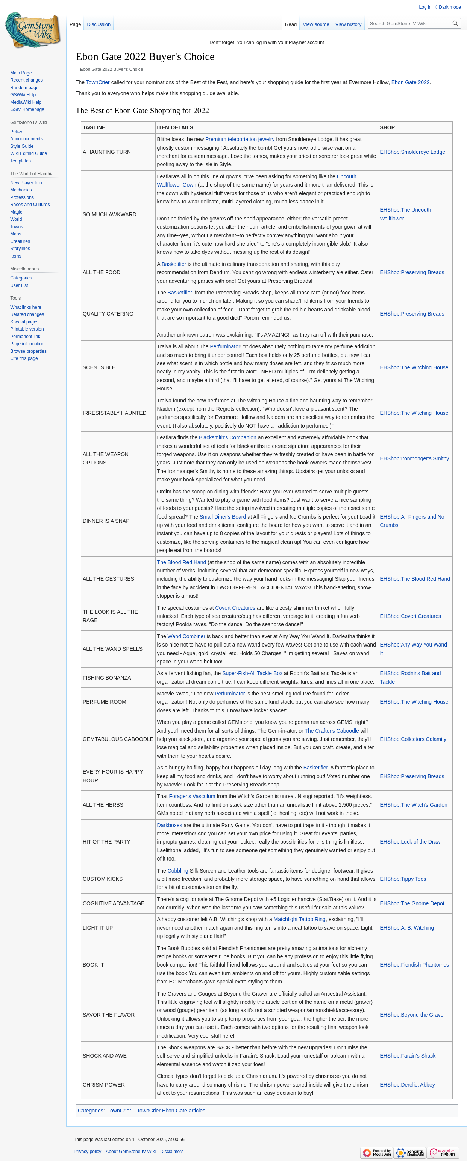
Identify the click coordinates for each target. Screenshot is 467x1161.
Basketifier (174, 264)
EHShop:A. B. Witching (407, 928)
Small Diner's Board (223, 517)
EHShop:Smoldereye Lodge (412, 152)
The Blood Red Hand (181, 562)
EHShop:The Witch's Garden (413, 805)
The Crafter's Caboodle (332, 731)
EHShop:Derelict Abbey (407, 1085)
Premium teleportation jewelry (239, 139)
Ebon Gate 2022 (410, 82)
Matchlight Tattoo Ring (300, 919)
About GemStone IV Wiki (131, 1151)
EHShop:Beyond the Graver (412, 1015)
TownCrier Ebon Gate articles (171, 1111)
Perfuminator (225, 346)
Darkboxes (169, 825)
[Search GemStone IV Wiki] (414, 23)
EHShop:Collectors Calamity (413, 739)
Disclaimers (171, 1151)
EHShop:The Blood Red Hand (415, 579)
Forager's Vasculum (192, 796)
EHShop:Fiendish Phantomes (414, 965)
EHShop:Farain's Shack (407, 1056)
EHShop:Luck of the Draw (410, 842)
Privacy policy (87, 1151)
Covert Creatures (235, 608)
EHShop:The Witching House (414, 367)
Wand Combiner (187, 636)
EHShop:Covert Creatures (410, 616)
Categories (90, 1111)
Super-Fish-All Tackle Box (252, 673)
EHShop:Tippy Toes (403, 879)
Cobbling (178, 871)
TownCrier (98, 82)
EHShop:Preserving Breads (412, 272)
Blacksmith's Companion (227, 437)
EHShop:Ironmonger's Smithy (414, 458)
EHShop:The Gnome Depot (412, 903)
